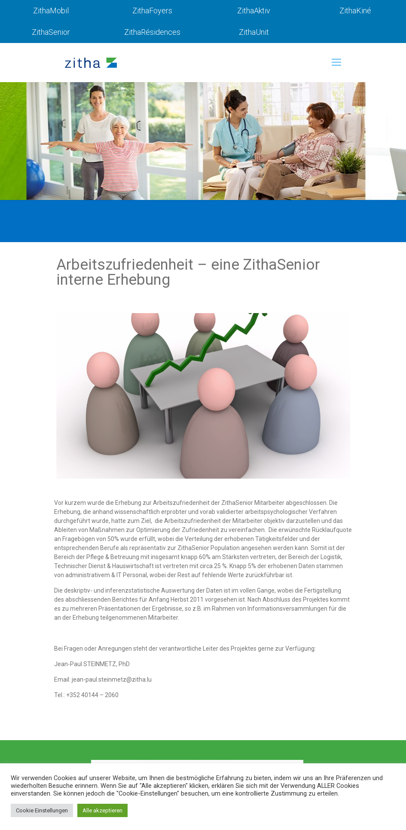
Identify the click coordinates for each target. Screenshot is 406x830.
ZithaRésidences (152, 32)
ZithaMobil (51, 10)
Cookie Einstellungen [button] (42, 810)
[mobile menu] (336, 62)
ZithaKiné (355, 10)
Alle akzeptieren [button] (102, 810)
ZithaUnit (254, 32)
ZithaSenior (51, 32)
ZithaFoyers (152, 10)
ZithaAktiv (253, 10)
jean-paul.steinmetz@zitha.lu (112, 679)
